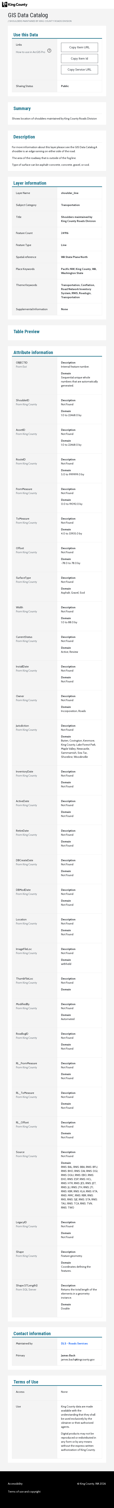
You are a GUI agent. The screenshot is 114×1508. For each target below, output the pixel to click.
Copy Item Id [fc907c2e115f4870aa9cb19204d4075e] (79, 58)
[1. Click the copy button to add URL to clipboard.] (49, 51)
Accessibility (15, 1483)
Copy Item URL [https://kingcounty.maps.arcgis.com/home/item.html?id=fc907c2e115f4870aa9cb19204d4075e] (79, 47)
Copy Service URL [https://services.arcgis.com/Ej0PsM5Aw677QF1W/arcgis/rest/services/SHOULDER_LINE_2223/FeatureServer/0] (79, 69)
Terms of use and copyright (24, 1491)
